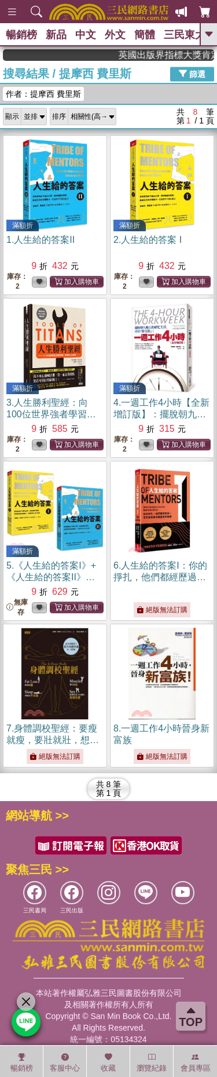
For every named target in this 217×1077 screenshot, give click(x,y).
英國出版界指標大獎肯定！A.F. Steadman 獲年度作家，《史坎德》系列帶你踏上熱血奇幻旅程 (174, 55)
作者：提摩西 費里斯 (43, 94)
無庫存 (17, 607)
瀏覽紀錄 (152, 1062)
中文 (85, 35)
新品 (56, 35)
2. (147, 240)
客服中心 (65, 1062)
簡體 (144, 35)
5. (51, 577)
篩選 (192, 73)
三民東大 (184, 35)
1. (40, 240)
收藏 (108, 1062)
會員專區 (196, 1062)
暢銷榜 (21, 35)
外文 (115, 35)
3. (51, 414)
